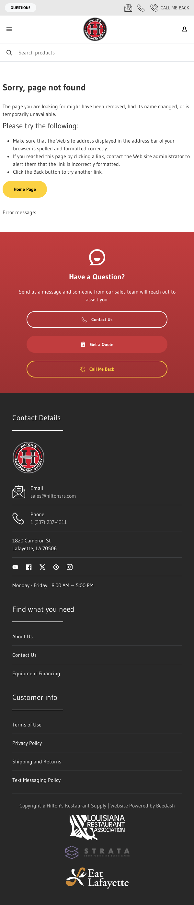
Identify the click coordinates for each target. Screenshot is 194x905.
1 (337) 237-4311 (48, 522)
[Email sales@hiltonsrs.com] (128, 8)
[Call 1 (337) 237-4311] (141, 8)
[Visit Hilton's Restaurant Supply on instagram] (70, 566)
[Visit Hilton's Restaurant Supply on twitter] (42, 566)
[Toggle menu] (9, 29)
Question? (20, 7)
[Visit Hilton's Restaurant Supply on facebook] (29, 566)
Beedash (165, 805)
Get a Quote (96, 344)
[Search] (97, 52)
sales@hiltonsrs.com (53, 496)
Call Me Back (169, 8)
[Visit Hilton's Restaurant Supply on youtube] (15, 566)
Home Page (25, 189)
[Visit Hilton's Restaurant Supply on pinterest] (56, 566)
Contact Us (97, 319)
